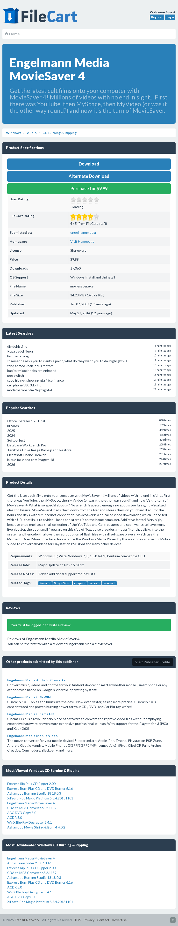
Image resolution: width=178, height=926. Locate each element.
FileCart (41, 18)
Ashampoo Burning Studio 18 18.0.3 (34, 793)
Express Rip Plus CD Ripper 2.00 (31, 784)
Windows (13, 133)
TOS (77, 920)
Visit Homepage (82, 241)
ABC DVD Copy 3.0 (21, 813)
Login (170, 17)
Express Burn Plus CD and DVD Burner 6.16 (40, 788)
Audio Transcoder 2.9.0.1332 (29, 863)
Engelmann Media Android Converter (37, 680)
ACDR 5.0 (14, 817)
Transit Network (26, 920)
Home (12, 33)
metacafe (94, 583)
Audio (31, 133)
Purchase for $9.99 (89, 188)
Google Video (62, 583)
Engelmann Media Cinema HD (30, 714)
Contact (103, 920)
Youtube (45, 583)
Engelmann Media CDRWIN (29, 697)
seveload (109, 583)
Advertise (119, 920)
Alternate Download (89, 176)
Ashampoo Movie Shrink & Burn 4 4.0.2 (36, 827)
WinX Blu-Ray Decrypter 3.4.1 (29, 822)
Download (89, 163)
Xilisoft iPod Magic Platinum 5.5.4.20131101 (40, 798)
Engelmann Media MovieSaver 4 (31, 803)
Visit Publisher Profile (152, 662)
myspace (79, 583)
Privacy (89, 920)
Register (157, 17)
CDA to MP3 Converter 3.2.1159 (32, 808)
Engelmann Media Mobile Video (32, 736)
